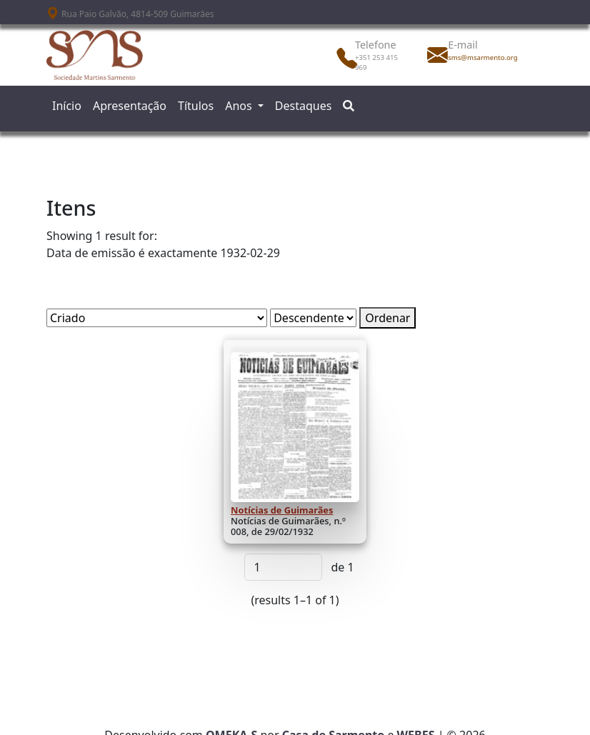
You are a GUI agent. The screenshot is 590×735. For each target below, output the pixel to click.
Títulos (196, 106)
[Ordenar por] (156, 318)
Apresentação (129, 106)
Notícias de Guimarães (282, 510)
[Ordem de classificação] (313, 318)
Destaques (303, 106)
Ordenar (387, 318)
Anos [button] (240, 106)
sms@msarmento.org (479, 57)
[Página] (283, 567)
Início (66, 106)
